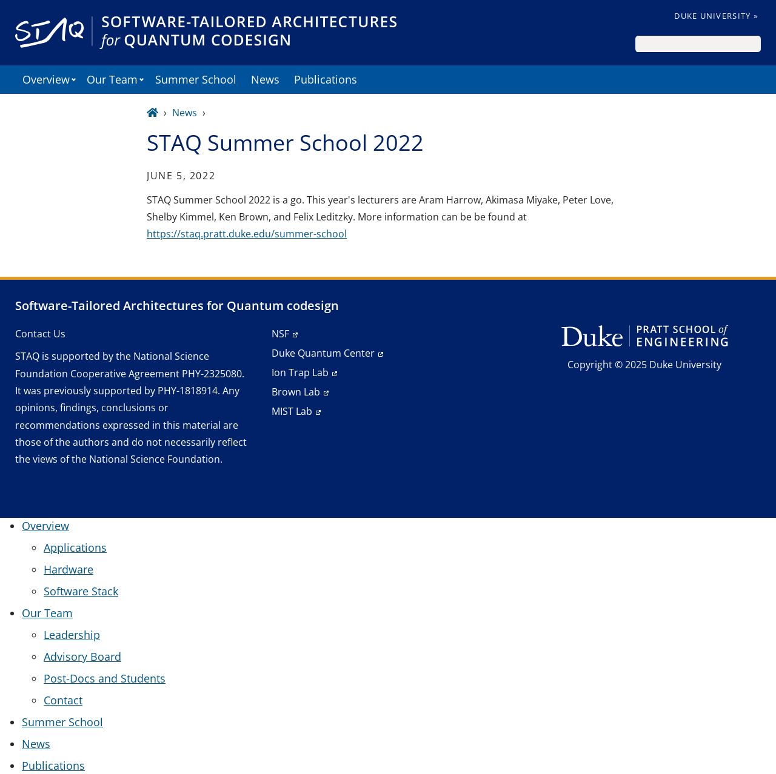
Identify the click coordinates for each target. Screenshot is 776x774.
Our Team (112, 79)
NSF (280, 333)
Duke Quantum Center (323, 353)
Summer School (195, 79)
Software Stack (81, 591)
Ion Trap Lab (300, 372)
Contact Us (40, 333)
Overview (46, 79)
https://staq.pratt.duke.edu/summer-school (247, 233)
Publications (325, 79)
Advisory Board (82, 656)
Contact (63, 700)
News (265, 79)
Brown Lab (296, 392)
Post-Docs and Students (105, 678)
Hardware (68, 569)
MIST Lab (292, 411)
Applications (75, 547)
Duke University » (716, 15)
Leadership (72, 634)
